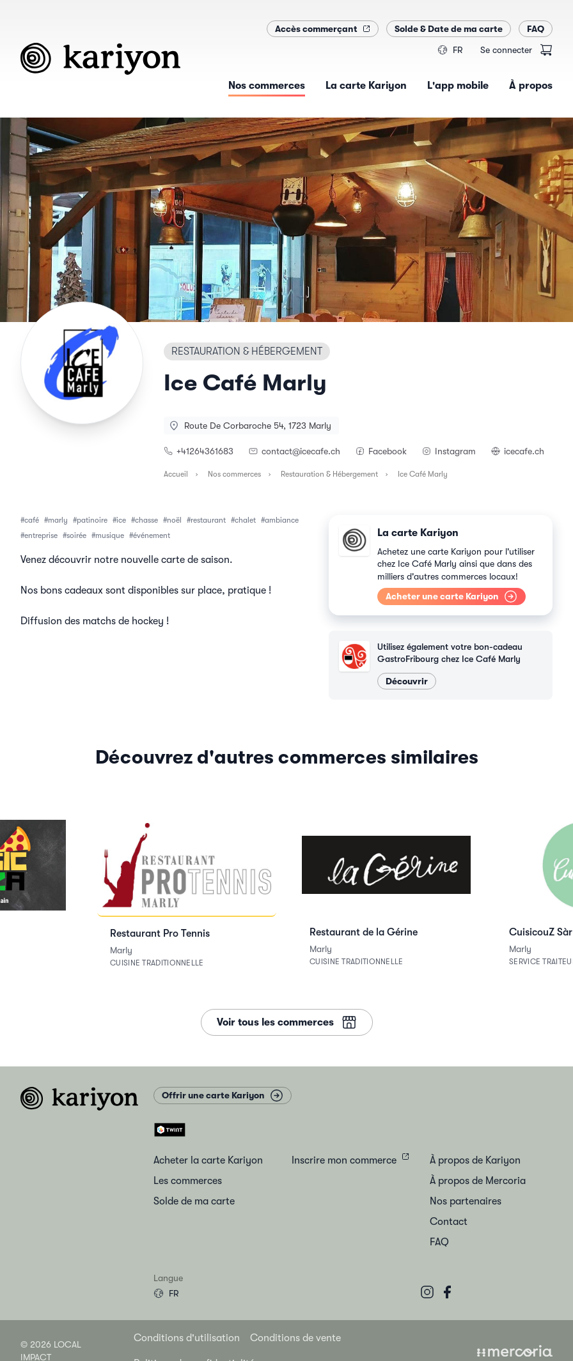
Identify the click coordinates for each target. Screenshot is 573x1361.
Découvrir (407, 681)
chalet (245, 520)
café (31, 520)
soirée (76, 535)
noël (174, 520)
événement (151, 535)
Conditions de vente (295, 1338)
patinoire (92, 520)
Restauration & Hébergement (329, 474)
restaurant (208, 520)
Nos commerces (234, 474)
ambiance (282, 520)
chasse (146, 520)
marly (58, 520)
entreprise (41, 535)
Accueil (176, 474)
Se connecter (506, 50)
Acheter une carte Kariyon (451, 596)
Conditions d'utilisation (187, 1338)
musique (109, 535)
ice (121, 520)
